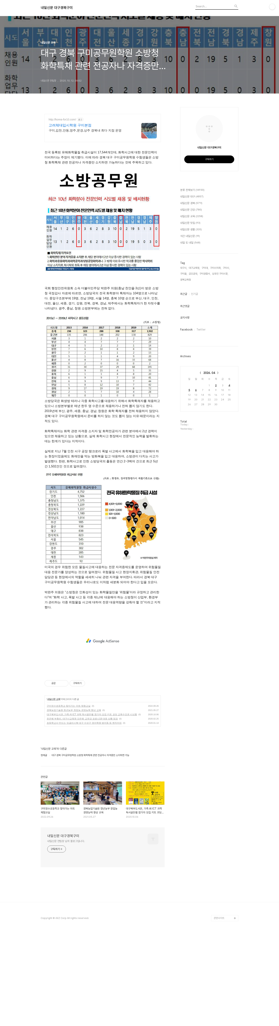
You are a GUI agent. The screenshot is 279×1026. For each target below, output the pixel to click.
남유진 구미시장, (220, 273)
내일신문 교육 (53, 699)
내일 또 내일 (190, 243)
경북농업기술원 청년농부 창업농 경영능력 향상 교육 (74, 710)
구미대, (205, 267)
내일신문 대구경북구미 (57, 8)
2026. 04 (209, 373)
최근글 (183, 293)
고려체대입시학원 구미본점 (70, 125)
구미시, (226, 267)
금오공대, (193, 273)
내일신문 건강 (191, 210)
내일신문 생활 (191, 230)
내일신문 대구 (191, 197)
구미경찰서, (205, 273)
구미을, (183, 273)
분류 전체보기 (192, 190)
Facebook (186, 329)
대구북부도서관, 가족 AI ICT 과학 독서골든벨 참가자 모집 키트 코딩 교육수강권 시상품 (92, 714)
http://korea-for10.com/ (62, 119)
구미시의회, (215, 267)
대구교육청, (194, 267)
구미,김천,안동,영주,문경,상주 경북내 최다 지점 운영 (85, 130)
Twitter (201, 329)
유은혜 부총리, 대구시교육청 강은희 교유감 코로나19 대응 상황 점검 (82, 718)
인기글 (194, 293)
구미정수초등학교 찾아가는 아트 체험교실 (68, 706)
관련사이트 (219, 918)
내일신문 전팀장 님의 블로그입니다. (66, 841)
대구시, (183, 267)
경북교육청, (185, 279)
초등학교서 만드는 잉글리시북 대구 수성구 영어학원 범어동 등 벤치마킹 (84, 723)
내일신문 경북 (191, 203)
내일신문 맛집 (190, 223)
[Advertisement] (103, 641)
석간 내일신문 (190, 236)
